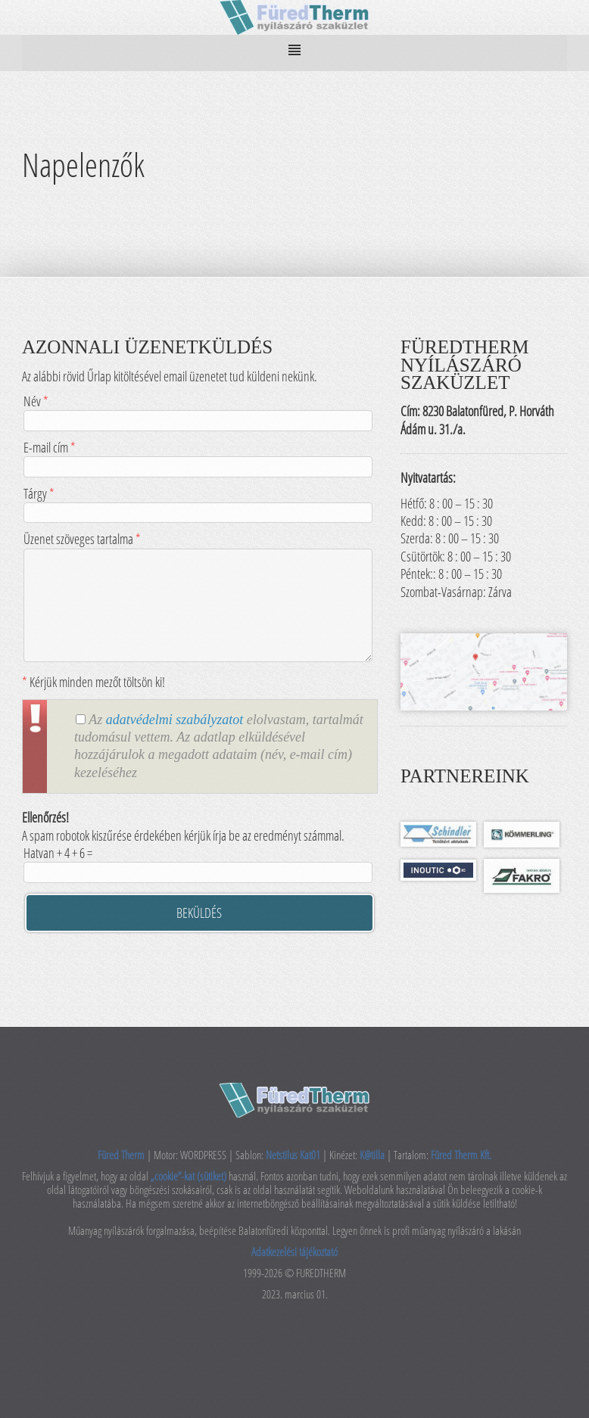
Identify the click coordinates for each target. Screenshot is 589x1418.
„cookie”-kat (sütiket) (190, 1175)
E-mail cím (197, 456)
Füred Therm (122, 1154)
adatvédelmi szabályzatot (174, 719)
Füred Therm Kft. (461, 1154)
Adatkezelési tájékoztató (294, 1251)
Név (197, 410)
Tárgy (197, 502)
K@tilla (373, 1154)
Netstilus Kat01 (293, 1154)
